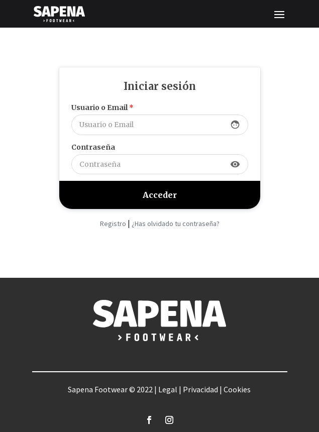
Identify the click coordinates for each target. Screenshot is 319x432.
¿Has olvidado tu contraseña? (176, 223)
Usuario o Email (102, 107)
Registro (113, 223)
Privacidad (200, 389)
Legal (167, 389)
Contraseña (93, 147)
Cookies (237, 389)
